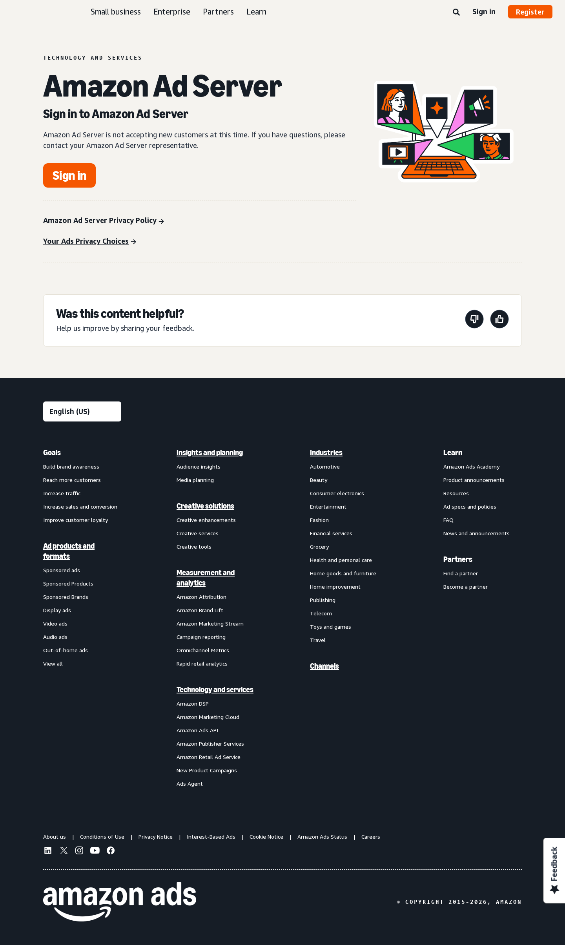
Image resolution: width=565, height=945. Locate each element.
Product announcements (474, 479)
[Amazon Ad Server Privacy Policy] (103, 221)
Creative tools (194, 546)
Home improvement (335, 586)
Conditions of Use (102, 836)
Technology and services (215, 689)
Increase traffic (61, 493)
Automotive (325, 466)
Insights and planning (210, 452)
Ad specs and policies (469, 506)
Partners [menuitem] (457, 559)
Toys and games (330, 626)
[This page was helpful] (499, 320)
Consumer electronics (337, 493)
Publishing (322, 600)
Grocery (319, 546)
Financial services (331, 533)
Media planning (195, 479)
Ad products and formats (69, 551)
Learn (256, 11)
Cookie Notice (266, 836)
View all (53, 663)
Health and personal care (341, 559)
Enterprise (171, 11)
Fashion (319, 519)
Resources (456, 493)
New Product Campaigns (207, 770)
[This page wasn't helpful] (474, 320)
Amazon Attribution (201, 596)
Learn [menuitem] (452, 452)
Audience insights (199, 466)
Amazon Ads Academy (471, 466)
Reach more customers (72, 479)
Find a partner (460, 573)
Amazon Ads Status (322, 836)
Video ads (55, 623)
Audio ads (55, 636)
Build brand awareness (71, 466)
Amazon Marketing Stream (210, 623)
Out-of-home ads (65, 650)
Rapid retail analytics (202, 663)
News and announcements (476, 533)
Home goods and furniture (343, 573)
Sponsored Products (68, 583)
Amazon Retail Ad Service (209, 756)
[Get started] (69, 175)
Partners (218, 11)
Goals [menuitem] (52, 452)
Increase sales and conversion (80, 506)
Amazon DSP (193, 703)
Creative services (198, 533)
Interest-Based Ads (211, 836)
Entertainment (328, 506)
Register (530, 11)
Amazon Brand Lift (200, 610)
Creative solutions (205, 506)
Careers (370, 836)
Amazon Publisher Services (210, 743)
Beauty (318, 479)
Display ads (57, 610)
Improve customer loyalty (75, 519)
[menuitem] (82, 617)
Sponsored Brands (65, 596)
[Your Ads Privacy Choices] (89, 242)
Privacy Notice (156, 836)
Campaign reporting (201, 636)
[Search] (456, 12)
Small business (116, 11)
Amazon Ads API (197, 730)
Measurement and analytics (206, 577)
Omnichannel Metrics (203, 650)
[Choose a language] (82, 411)
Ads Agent (190, 783)
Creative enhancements (206, 519)
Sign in (484, 11)
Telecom (321, 613)
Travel (318, 640)
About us (54, 836)
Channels (324, 666)
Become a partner (465, 586)
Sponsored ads (61, 570)
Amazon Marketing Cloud (208, 716)
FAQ (448, 519)
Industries (326, 452)
